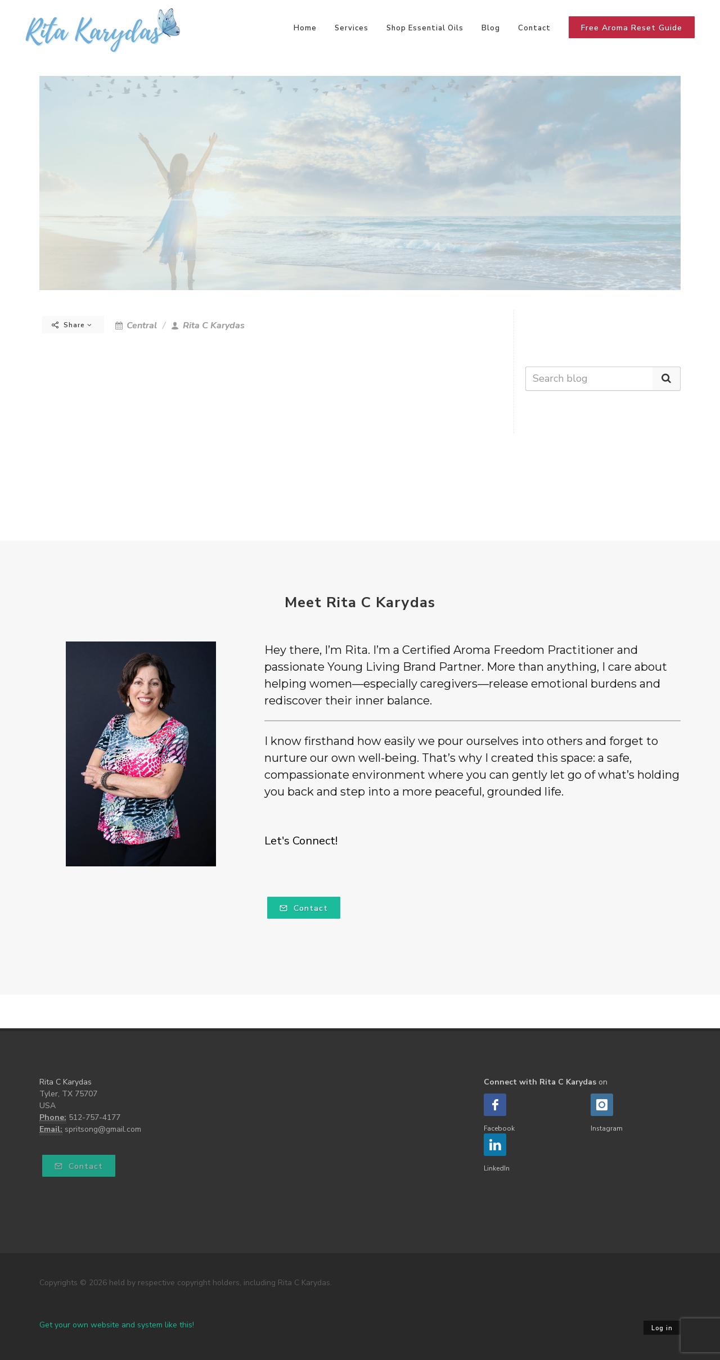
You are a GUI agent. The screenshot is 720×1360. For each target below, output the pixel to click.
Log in (662, 1328)
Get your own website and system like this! (116, 1325)
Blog (491, 28)
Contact (534, 28)
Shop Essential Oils (425, 28)
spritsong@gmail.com (103, 1129)
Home (305, 28)
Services (351, 28)
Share (72, 324)
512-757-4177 (94, 1117)
